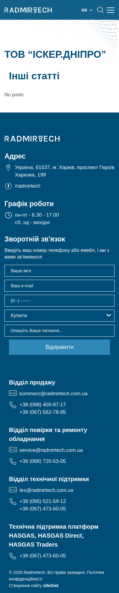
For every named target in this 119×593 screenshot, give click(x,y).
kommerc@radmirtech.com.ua (53, 393)
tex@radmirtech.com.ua (46, 490)
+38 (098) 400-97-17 (42, 405)
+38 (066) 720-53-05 (42, 461)
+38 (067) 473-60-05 (42, 509)
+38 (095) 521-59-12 (42, 501)
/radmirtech (27, 186)
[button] (59, 316)
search (100, 10)
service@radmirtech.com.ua (51, 450)
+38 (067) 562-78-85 (42, 412)
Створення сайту (34, 585)
